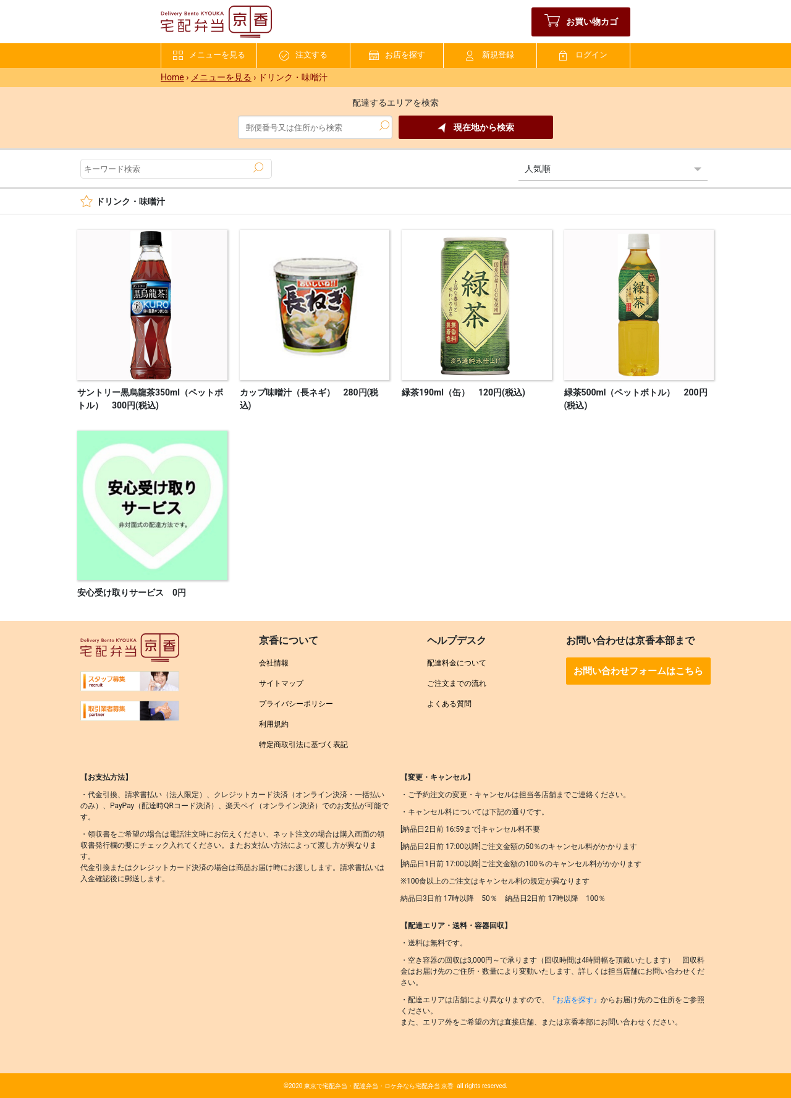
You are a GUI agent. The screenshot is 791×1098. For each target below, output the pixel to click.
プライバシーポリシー (296, 703)
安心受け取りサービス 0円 (131, 593)
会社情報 (274, 663)
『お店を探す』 (575, 999)
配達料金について (456, 663)
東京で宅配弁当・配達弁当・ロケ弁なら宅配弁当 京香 (379, 1086)
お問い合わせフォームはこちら (638, 671)
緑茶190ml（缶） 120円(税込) (463, 392)
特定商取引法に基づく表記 (303, 744)
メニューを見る (209, 55)
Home (172, 77)
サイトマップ (281, 683)
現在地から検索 (476, 127)
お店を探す (397, 55)
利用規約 (274, 724)
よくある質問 (449, 703)
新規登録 (490, 55)
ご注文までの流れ (456, 683)
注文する (303, 55)
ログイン (583, 55)
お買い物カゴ (581, 22)
